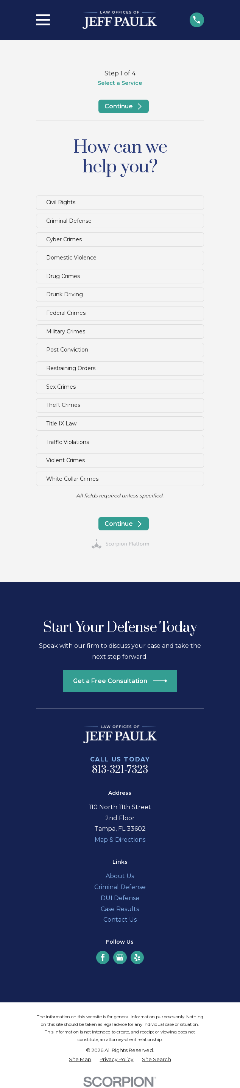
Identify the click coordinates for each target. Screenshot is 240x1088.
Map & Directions (120, 839)
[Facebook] (102, 957)
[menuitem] (80, 1059)
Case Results (120, 909)
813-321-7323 (120, 770)
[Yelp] (137, 957)
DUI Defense (120, 898)
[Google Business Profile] (119, 957)
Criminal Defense (120, 887)
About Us (120, 876)
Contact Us (120, 919)
